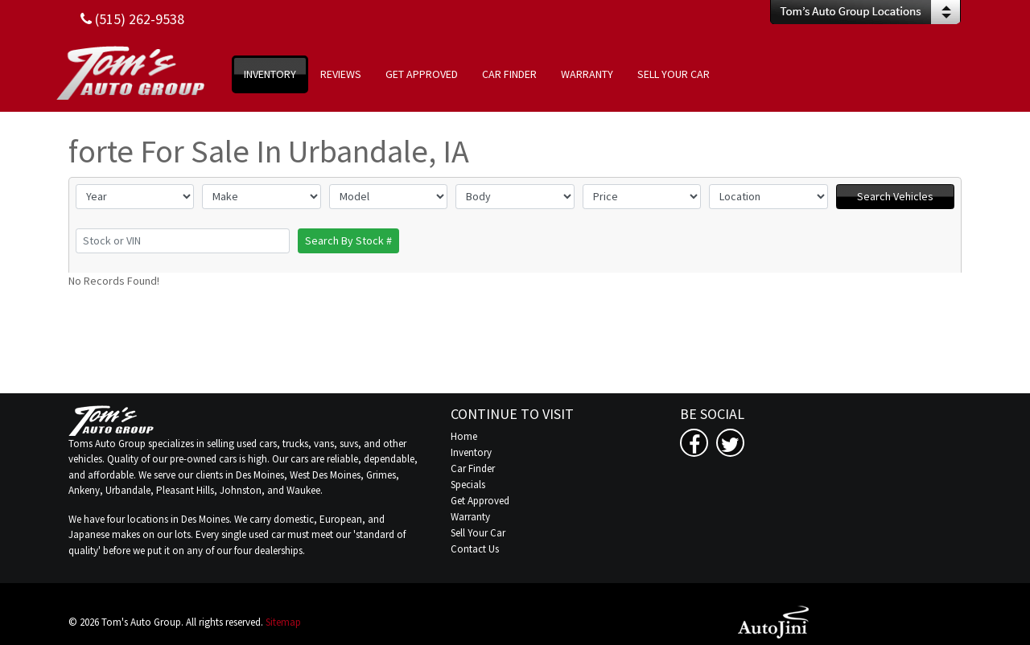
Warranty (470, 517)
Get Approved (480, 500)
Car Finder (473, 468)
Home (464, 436)
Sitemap (283, 622)
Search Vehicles (895, 196)
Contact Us (475, 549)
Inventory (471, 452)
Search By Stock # (348, 240)
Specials (468, 484)
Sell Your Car (478, 533)
